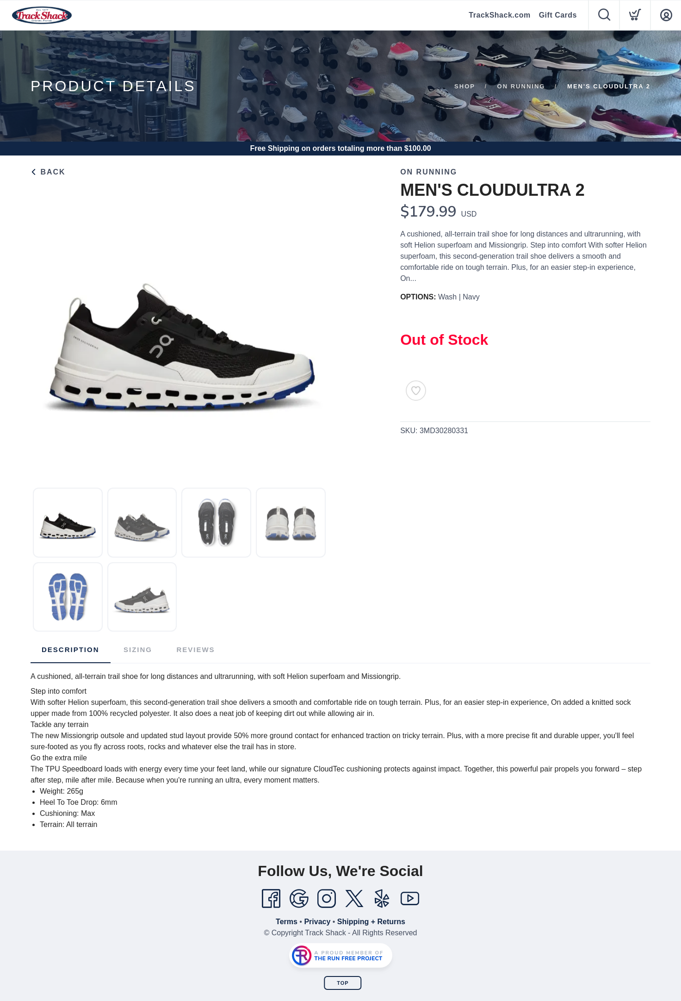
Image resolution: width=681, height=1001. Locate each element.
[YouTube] (410, 899)
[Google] (299, 899)
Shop (464, 86)
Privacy (317, 922)
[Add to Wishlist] (416, 390)
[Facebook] (271, 899)
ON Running (521, 86)
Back (48, 172)
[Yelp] (382, 899)
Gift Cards (558, 15)
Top (342, 983)
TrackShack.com (499, 15)
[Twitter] (354, 899)
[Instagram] (326, 899)
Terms (286, 922)
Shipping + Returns (371, 922)
